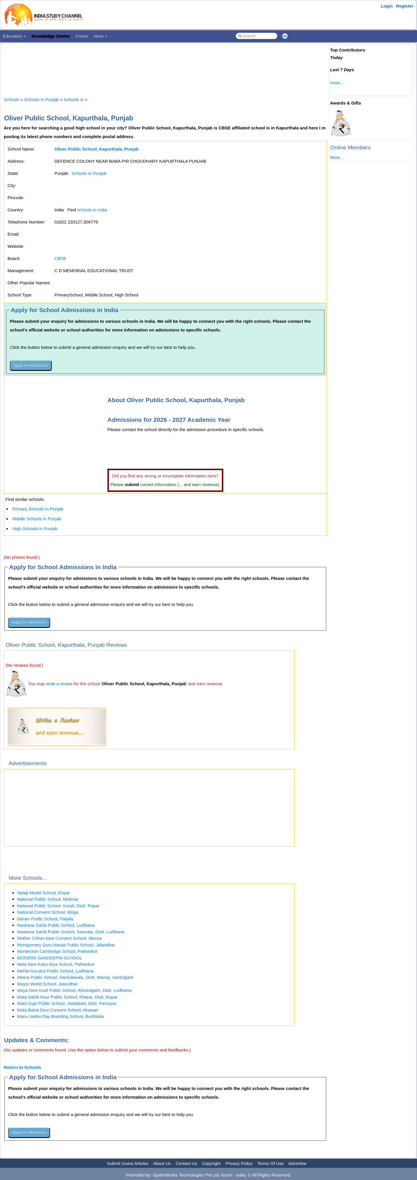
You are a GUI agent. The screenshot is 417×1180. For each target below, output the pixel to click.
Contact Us (186, 1163)
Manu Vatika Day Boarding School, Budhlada (60, 1016)
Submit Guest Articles (127, 1163)
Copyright (211, 1163)
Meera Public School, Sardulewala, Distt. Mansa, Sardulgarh (75, 977)
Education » (14, 36)
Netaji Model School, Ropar (43, 892)
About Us (162, 1163)
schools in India (92, 209)
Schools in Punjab (41, 99)
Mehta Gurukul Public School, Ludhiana (55, 970)
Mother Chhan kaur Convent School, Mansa (59, 938)
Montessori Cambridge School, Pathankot (57, 951)
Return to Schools (22, 1067)
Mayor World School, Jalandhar (47, 983)
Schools (11, 99)
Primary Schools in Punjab (37, 508)
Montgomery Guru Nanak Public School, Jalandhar (66, 944)
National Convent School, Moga (47, 912)
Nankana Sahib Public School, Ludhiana (56, 925)
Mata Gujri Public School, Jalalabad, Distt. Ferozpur (66, 1003)
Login (387, 5)
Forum (82, 36)
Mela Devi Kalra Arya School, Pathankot (55, 964)
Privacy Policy (239, 1163)
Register (405, 5)
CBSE (60, 258)
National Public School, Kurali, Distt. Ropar (58, 905)
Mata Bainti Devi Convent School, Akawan (57, 1009)
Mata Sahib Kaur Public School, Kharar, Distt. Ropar (67, 996)
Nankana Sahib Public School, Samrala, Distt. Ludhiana (70, 931)
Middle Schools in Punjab (36, 518)
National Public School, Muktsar (47, 899)
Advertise (297, 1163)
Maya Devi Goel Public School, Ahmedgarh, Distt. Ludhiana (74, 990)
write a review (59, 683)
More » (100, 36)
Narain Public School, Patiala (45, 918)
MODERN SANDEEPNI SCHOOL (49, 957)
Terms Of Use (270, 1163)
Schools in (74, 99)
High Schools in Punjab (34, 528)
